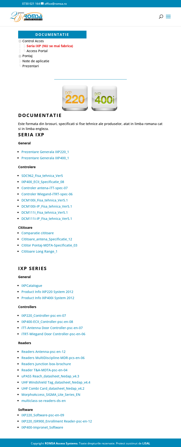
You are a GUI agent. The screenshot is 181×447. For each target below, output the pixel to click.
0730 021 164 (30, 4)
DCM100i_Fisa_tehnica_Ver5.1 (44, 200)
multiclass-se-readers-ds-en (43, 400)
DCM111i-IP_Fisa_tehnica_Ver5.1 (46, 218)
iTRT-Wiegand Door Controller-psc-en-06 (53, 334)
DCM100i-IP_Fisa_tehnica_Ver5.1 (46, 206)
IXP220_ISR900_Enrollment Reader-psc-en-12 (56, 421)
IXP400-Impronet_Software (42, 427)
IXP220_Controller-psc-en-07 (43, 315)
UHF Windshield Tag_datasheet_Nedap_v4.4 (55, 382)
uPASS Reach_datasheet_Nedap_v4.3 (50, 376)
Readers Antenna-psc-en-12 (43, 351)
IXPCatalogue (31, 285)
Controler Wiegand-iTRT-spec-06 (47, 194)
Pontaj (27, 56)
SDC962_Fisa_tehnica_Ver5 (42, 175)
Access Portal (37, 51)
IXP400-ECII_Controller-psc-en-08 (47, 321)
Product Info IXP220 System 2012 (47, 291)
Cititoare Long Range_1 (39, 251)
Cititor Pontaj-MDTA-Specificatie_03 (49, 245)
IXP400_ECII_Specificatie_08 (42, 182)
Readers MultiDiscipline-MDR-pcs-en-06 (53, 357)
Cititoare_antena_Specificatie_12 (46, 239)
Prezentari (30, 66)
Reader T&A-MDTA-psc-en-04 (44, 370)
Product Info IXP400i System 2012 (47, 298)
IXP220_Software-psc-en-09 (42, 415)
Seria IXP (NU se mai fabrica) (50, 46)
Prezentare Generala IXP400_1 (45, 158)
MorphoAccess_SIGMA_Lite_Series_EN (50, 394)
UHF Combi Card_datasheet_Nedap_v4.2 (52, 388)
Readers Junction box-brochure (46, 364)
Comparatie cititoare (37, 233)
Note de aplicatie (35, 61)
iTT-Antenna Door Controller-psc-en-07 (52, 328)
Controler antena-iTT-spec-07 (44, 188)
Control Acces (33, 41)
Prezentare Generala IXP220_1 (45, 152)
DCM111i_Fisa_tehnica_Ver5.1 (44, 212)
